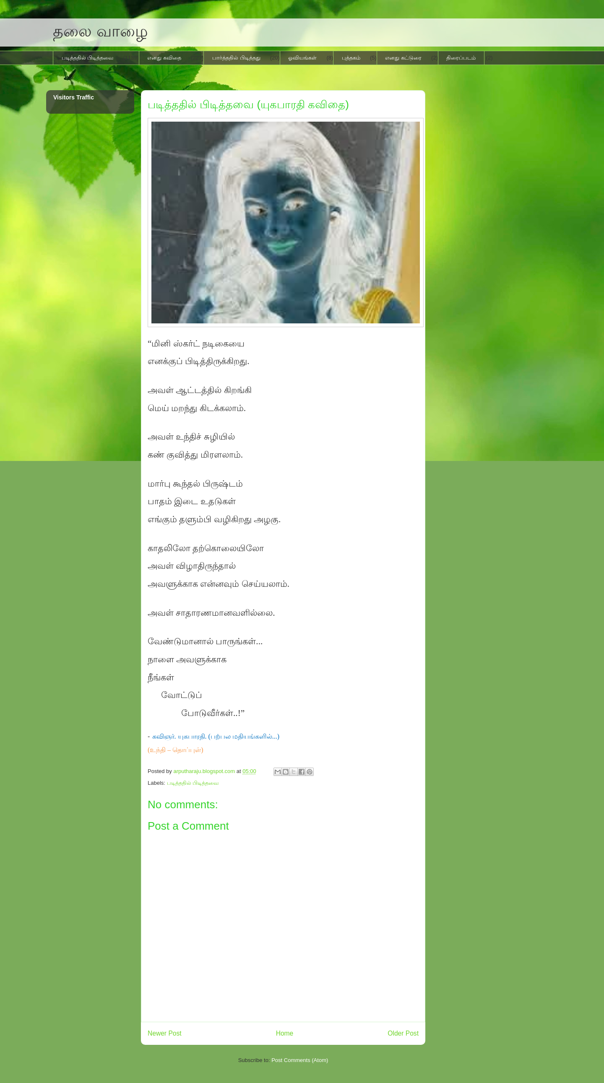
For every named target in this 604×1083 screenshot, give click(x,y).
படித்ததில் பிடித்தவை (88, 58)
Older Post (403, 1033)
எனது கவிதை (164, 58)
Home (285, 1033)
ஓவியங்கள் (302, 58)
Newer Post (165, 1033)
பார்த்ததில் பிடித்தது (236, 58)
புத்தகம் (351, 58)
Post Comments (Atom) (299, 1060)
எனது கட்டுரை (403, 58)
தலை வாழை (100, 31)
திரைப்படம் (461, 58)
